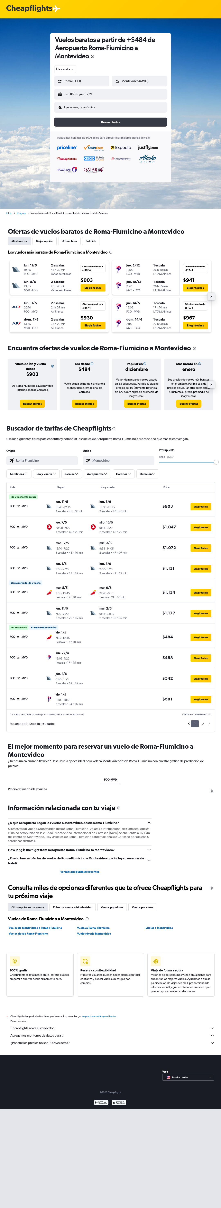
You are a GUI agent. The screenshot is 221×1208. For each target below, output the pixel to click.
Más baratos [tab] (19, 237)
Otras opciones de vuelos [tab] (27, 903)
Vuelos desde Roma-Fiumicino (28, 930)
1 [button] (195, 720)
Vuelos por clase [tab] (142, 903)
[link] (32, 400)
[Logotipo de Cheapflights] (29, 9)
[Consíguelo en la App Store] (119, 1100)
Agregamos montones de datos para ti (112, 1032)
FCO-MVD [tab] (110, 776)
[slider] (216, 458)
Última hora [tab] (69, 237)
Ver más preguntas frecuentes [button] (79, 868)
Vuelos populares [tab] (112, 903)
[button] (80, 93)
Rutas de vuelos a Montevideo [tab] (72, 903)
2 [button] (203, 720)
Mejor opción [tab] (44, 237)
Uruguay (21, 210)
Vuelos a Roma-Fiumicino (93, 924)
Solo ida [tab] (91, 237)
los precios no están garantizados (99, 1013)
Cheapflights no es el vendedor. (112, 1024)
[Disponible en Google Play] (101, 1100)
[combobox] (65, 69)
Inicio (9, 210)
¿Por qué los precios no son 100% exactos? (112, 1039)
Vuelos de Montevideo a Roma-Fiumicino (35, 924)
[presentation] (92, 56)
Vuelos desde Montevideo (94, 930)
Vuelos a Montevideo (159, 924)
